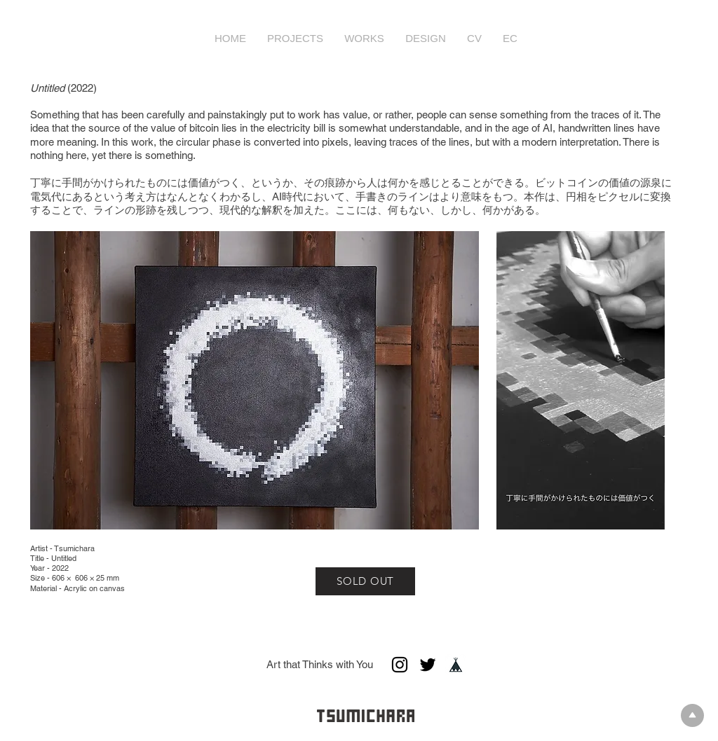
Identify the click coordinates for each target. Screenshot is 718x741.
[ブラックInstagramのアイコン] (399, 664)
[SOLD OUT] (365, 581)
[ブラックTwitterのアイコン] (427, 664)
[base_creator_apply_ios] (455, 664)
